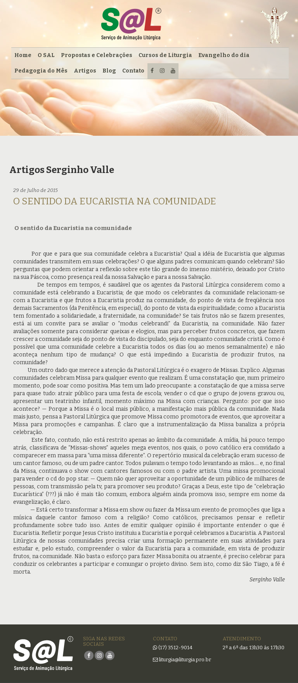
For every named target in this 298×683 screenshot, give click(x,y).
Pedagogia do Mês (41, 70)
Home (22, 55)
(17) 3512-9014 (175, 647)
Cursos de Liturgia (165, 55)
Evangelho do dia (223, 55)
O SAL (46, 55)
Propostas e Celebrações (96, 55)
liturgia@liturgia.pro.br (182, 659)
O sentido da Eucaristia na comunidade (114, 201)
